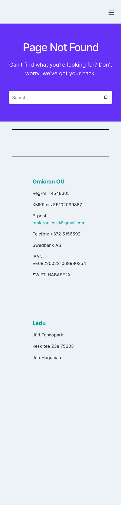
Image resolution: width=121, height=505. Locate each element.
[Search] (105, 97)
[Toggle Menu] (111, 12)
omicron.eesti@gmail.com (59, 222)
